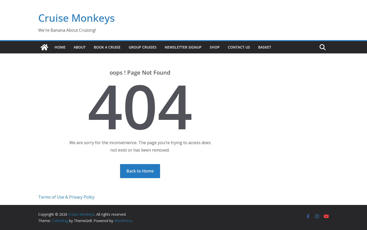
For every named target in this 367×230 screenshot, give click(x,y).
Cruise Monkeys (76, 18)
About (80, 47)
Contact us (239, 47)
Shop (215, 47)
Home (60, 47)
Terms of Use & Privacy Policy (66, 197)
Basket (264, 47)
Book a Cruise (107, 47)
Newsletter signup (183, 47)
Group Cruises (142, 47)
